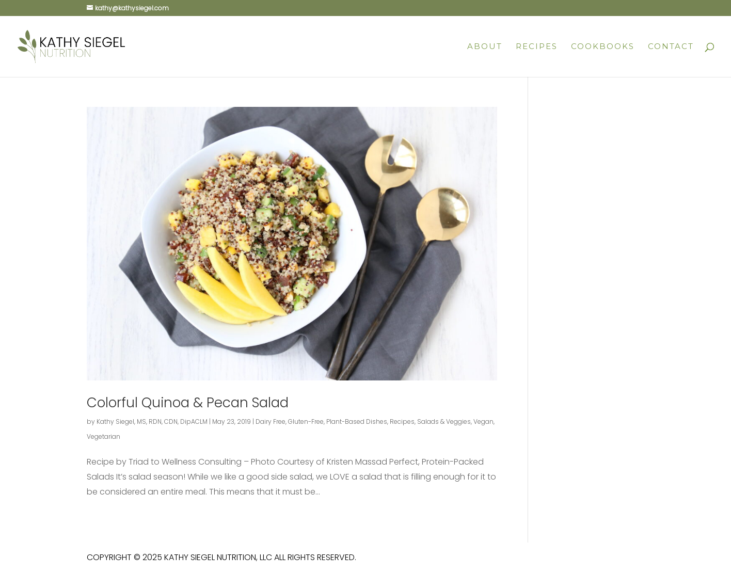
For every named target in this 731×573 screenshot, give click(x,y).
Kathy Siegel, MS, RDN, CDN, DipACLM (152, 421)
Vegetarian (103, 436)
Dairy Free (270, 421)
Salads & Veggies (444, 421)
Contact (671, 47)
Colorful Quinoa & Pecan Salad (188, 402)
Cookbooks (602, 47)
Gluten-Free (306, 421)
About (484, 47)
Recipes (537, 47)
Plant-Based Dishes (356, 421)
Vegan (483, 421)
